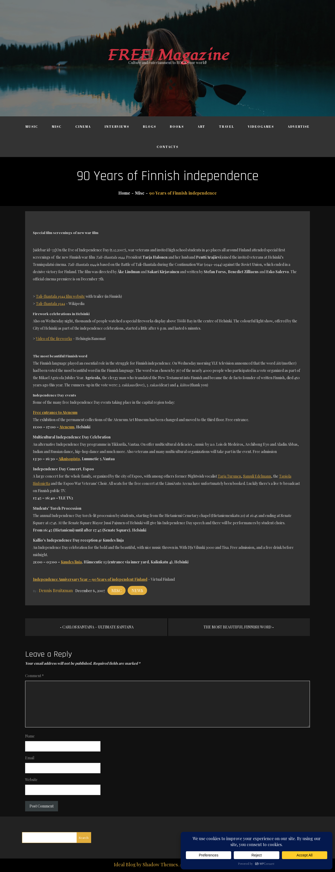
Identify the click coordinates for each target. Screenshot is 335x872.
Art (201, 126)
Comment (34, 675)
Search (84, 837)
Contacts (167, 147)
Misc (57, 126)
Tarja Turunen (229, 476)
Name (30, 736)
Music (31, 126)
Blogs (149, 126)
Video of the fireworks (54, 338)
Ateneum (66, 426)
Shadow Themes (160, 864)
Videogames (261, 126)
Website (31, 779)
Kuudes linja (71, 561)
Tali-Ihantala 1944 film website (60, 296)
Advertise (299, 126)
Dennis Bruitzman (56, 590)
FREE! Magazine (167, 55)
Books (177, 126)
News (137, 590)
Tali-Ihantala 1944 (50, 303)
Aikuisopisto (69, 458)
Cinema (83, 126)
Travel (226, 126)
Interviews (117, 126)
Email (29, 757)
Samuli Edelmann (257, 476)
